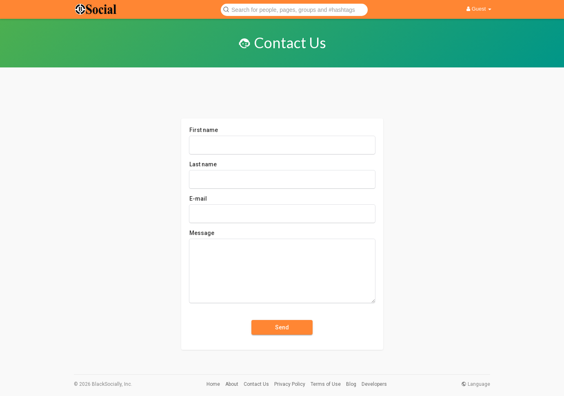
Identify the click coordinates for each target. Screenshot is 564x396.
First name (203, 130)
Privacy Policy (289, 384)
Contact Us (256, 384)
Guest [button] (478, 9)
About (231, 384)
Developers (374, 384)
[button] (294, 9)
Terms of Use (326, 384)
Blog (351, 384)
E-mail (198, 198)
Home (213, 384)
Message (201, 233)
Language (475, 384)
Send (282, 327)
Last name (203, 164)
